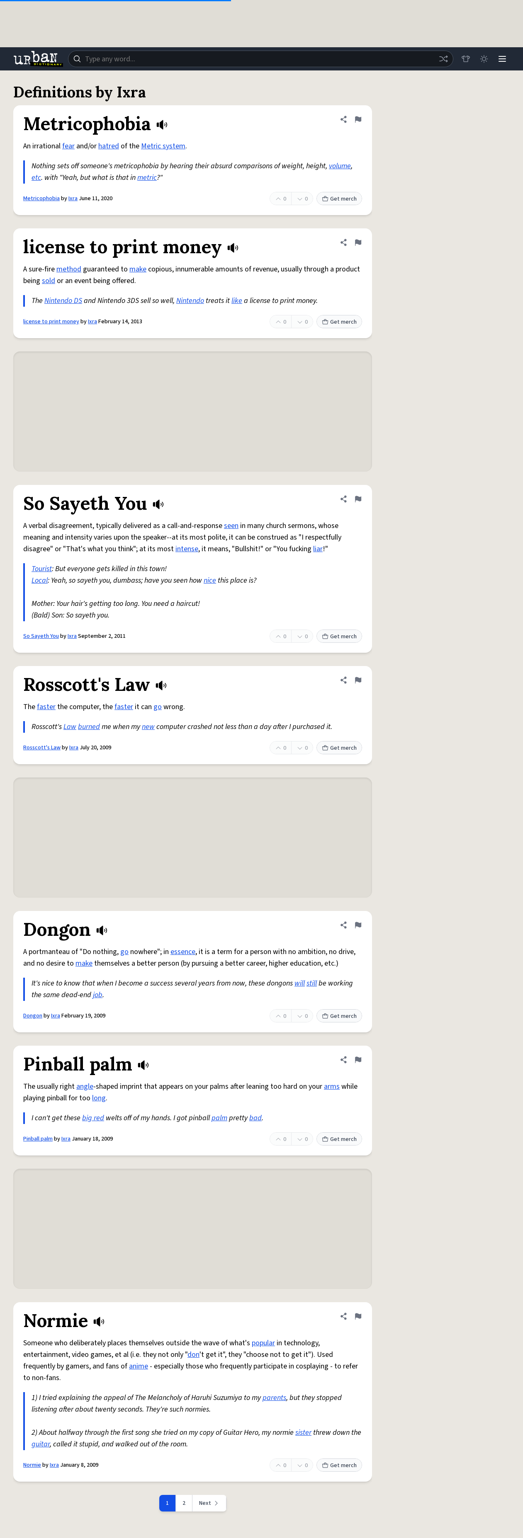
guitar (41, 1444)
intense (186, 549)
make (137, 269)
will (299, 983)
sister (303, 1432)
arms (332, 1086)
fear (68, 146)
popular (263, 1343)
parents (274, 1398)
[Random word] (443, 59)
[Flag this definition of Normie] (358, 1316)
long (99, 1098)
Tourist (42, 569)
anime (138, 1366)
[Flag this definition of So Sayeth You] (358, 499)
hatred (108, 146)
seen (231, 526)
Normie (32, 1465)
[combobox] (260, 59)
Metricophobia (41, 198)
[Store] (465, 58)
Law (69, 727)
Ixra (73, 198)
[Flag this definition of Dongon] (358, 925)
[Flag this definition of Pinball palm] (358, 1059)
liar (318, 549)
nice (210, 580)
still (312, 983)
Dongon (32, 1016)
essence (182, 952)
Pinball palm (38, 1139)
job (97, 995)
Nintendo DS (63, 300)
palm (219, 1118)
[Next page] (209, 1503)
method (68, 269)
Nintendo (190, 300)
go (157, 707)
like (236, 300)
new (148, 727)
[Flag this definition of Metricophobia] (358, 119)
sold (48, 281)
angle (84, 1086)
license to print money (51, 321)
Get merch (339, 199)
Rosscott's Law (42, 748)
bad (255, 1118)
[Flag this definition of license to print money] (358, 242)
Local (40, 580)
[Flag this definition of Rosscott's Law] (358, 680)
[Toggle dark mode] (484, 58)
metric (147, 177)
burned (89, 727)
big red (93, 1118)
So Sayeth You (41, 636)
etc (36, 177)
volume (340, 166)
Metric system (163, 146)
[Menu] (502, 58)
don (193, 1354)
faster (46, 707)
